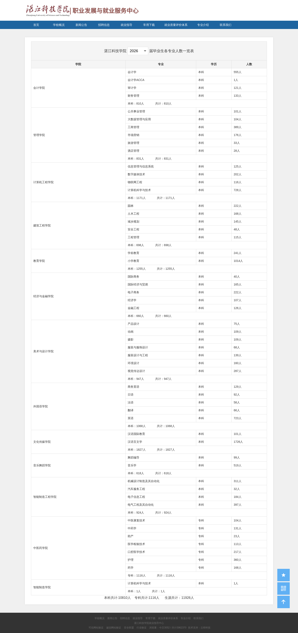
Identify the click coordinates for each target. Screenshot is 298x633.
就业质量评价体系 (175, 24)
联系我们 (225, 24)
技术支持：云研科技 (199, 627)
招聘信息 (104, 24)
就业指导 (126, 24)
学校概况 (59, 24)
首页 (36, 24)
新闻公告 (81, 24)
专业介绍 (203, 24)
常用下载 (149, 24)
